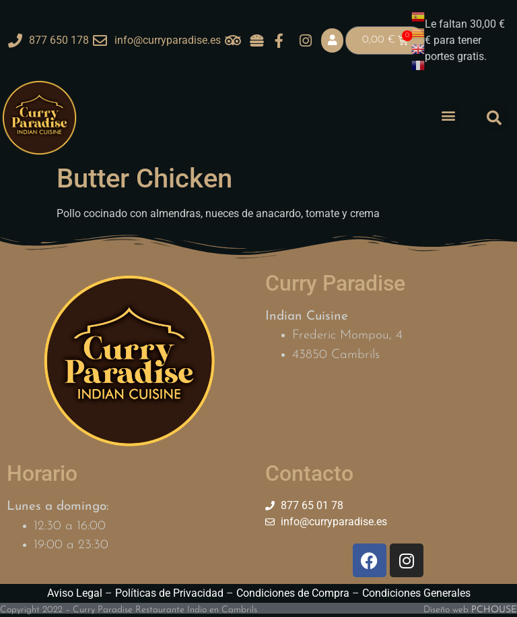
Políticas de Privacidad (169, 593)
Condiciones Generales (416, 593)
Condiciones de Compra (292, 593)
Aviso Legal (74, 593)
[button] (449, 116)
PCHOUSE (494, 610)
